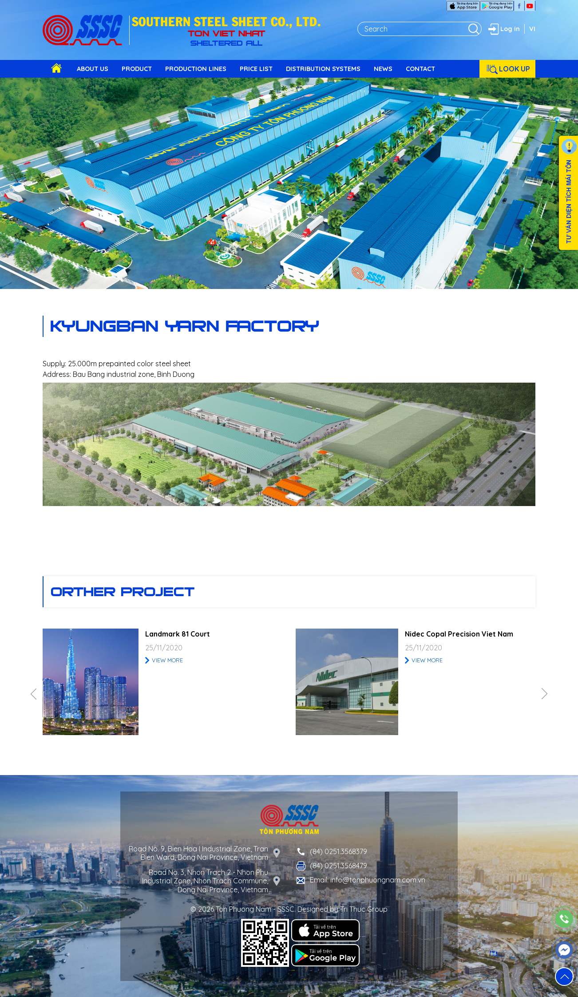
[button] (564, 976)
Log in (503, 29)
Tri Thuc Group (364, 909)
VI (532, 29)
